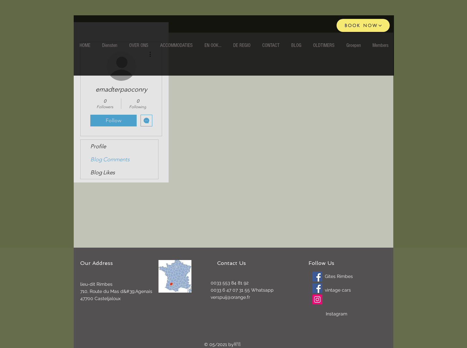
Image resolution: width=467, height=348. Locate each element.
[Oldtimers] (317, 288)
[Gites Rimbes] (317, 277)
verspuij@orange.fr (230, 297)
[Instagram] (317, 299)
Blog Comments (109, 159)
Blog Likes (102, 172)
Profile (98, 146)
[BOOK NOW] (363, 25)
